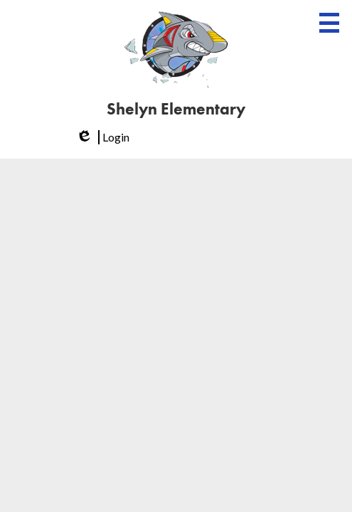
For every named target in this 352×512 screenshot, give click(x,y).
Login (101, 137)
